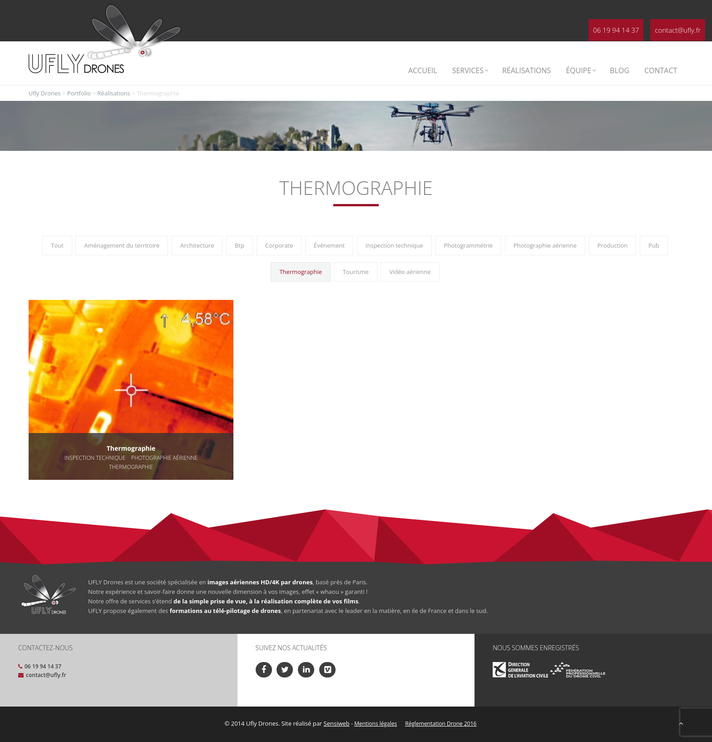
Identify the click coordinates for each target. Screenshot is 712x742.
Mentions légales (375, 723)
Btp (239, 245)
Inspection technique (394, 245)
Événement (329, 245)
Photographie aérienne (545, 245)
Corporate (279, 245)
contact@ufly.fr (678, 30)
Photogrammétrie (468, 245)
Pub (653, 245)
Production (613, 245)
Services (470, 70)
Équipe (581, 70)
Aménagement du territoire (121, 245)
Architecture (197, 245)
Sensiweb (337, 723)
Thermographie (300, 272)
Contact (660, 70)
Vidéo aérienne (409, 272)
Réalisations (526, 70)
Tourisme (356, 272)
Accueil (422, 70)
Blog (619, 70)
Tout (57, 245)
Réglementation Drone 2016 (440, 723)
